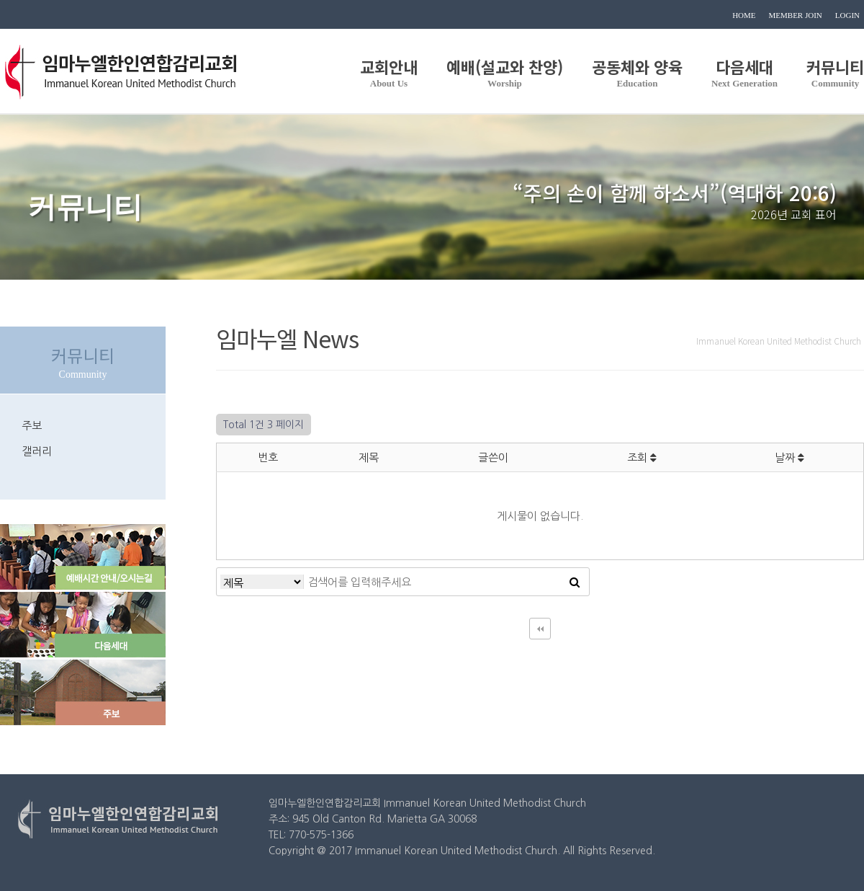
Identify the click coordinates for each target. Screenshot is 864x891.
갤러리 (37, 451)
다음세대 (744, 71)
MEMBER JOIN (795, 15)
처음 (540, 628)
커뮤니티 (835, 71)
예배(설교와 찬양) (504, 71)
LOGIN (847, 15)
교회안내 (389, 71)
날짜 (789, 457)
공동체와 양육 (637, 71)
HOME (743, 15)
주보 (32, 425)
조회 (642, 457)
